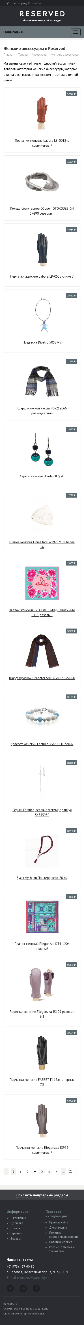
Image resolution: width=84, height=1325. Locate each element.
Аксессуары (39, 54)
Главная (9, 54)
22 (71, 1171)
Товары (23, 54)
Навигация (13, 32)
